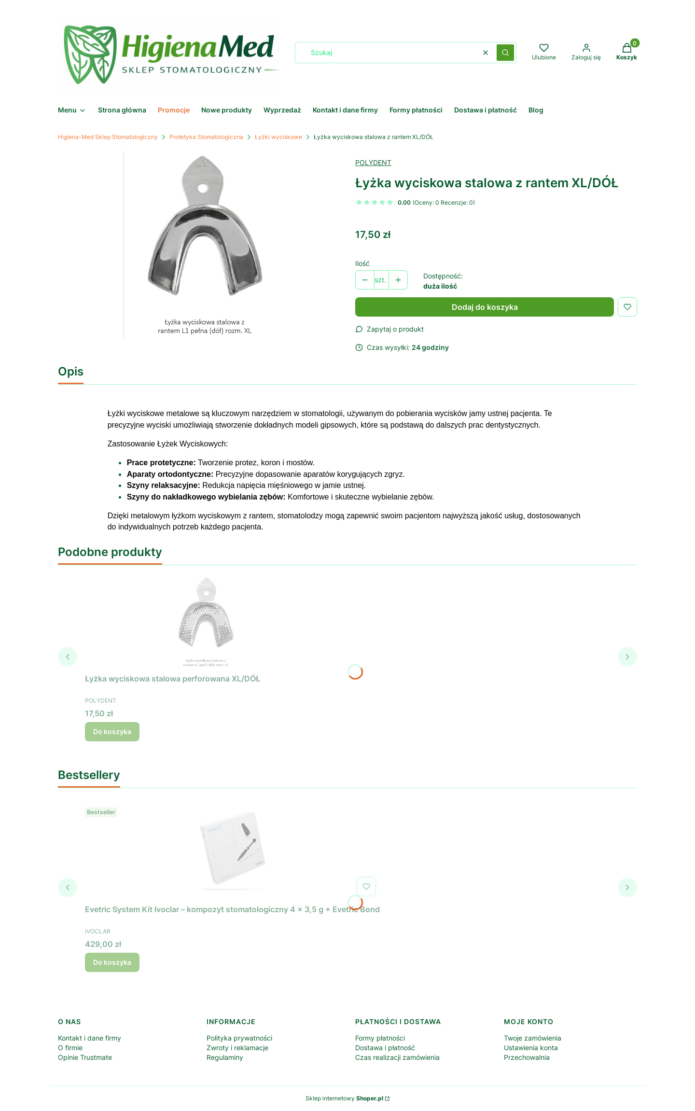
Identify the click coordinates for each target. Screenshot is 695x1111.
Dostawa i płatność (385, 1047)
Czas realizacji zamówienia (397, 1057)
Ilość (362, 263)
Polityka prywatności (239, 1038)
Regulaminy (225, 1057)
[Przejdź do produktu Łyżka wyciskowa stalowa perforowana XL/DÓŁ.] (205, 621)
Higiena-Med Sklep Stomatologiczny (108, 136)
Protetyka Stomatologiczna (206, 136)
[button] (505, 52)
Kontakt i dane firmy (89, 1038)
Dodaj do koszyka (485, 307)
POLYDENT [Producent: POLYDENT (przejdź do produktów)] (373, 162)
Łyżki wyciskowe (278, 136)
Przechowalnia (527, 1057)
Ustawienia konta (531, 1047)
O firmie (70, 1047)
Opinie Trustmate (85, 1057)
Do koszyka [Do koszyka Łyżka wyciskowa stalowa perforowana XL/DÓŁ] (112, 731)
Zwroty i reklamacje (237, 1047)
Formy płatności (380, 1038)
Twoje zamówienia (532, 1038)
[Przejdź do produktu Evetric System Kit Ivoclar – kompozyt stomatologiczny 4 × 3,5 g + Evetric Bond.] (232, 852)
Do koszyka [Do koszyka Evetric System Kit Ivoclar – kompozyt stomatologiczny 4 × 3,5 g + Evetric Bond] (112, 962)
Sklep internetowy (344, 1098)
